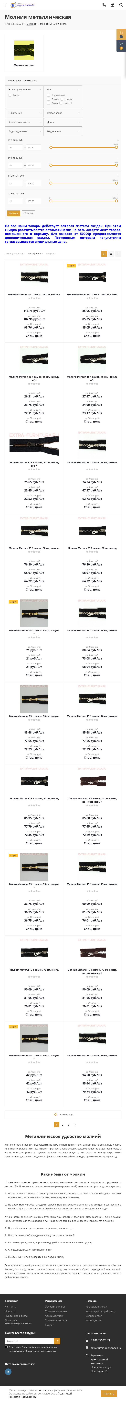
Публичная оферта (16, 1315)
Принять (109, 1393)
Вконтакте (8, 1371)
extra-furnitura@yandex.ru (106, 1347)
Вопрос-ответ (94, 1315)
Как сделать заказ (96, 1306)
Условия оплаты (55, 1306)
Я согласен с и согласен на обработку (33, 1349)
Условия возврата (56, 1320)
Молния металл (24, 65)
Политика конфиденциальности (18, 1322)
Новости (10, 1311)
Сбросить (28, 213)
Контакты (10, 1306)
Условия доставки (56, 1311)
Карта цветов (93, 1320)
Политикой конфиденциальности (38, 1347)
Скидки (49, 1325)
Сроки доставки (54, 1315)
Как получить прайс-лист (101, 1311)
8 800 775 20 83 (100, 1340)
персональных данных (44, 1350)
